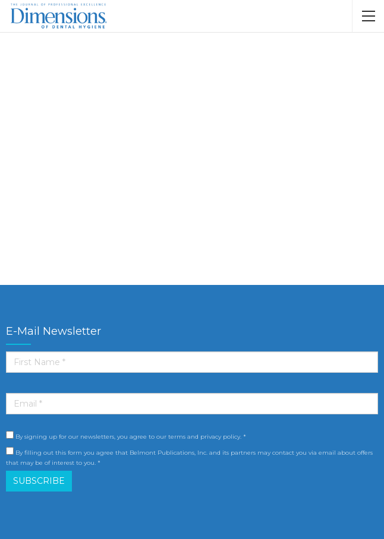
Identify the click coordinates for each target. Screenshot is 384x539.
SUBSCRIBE (39, 480)
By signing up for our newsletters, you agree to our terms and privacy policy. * (126, 435)
